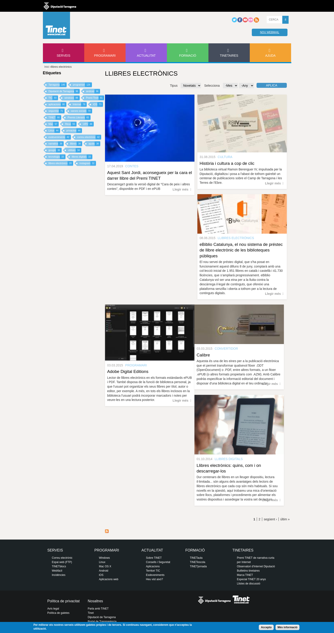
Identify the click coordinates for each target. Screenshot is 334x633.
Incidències (58, 575)
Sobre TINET (154, 557)
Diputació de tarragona (60, 5)
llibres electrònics (61, 163)
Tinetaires (229, 55)
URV (88, 124)
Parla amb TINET (98, 608)
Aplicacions (153, 566)
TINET (55, 117)
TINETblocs (59, 566)
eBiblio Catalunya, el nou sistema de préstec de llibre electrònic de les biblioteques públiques (241, 250)
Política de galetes (58, 612)
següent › (270, 519)
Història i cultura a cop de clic (227, 163)
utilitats (74, 150)
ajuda (94, 144)
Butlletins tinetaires (248, 570)
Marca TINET (245, 575)
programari (82, 85)
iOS (98, 104)
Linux (54, 130)
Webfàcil (57, 570)
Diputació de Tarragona (64, 91)
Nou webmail (269, 32)
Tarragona (58, 85)
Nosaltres (95, 601)
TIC (53, 98)
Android (103, 570)
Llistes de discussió (248, 583)
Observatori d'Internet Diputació (256, 566)
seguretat (57, 111)
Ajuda (270, 55)
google (55, 150)
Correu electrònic (62, 557)
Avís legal (53, 608)
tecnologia (57, 157)
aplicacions (58, 104)
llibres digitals (82, 157)
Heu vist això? (154, 579)
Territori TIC (153, 570)
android (93, 91)
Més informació (287, 627)
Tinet (91, 612)
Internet (80, 104)
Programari (105, 55)
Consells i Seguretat (158, 562)
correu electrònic (89, 137)
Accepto (266, 627)
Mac (54, 124)
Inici (46, 66)
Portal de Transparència (102, 621)
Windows (104, 557)
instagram (87, 163)
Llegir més (180, 189)
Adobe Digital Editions (128, 371)
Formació (187, 55)
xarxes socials (81, 111)
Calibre (203, 355)
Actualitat (146, 55)
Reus (71, 124)
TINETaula (196, 557)
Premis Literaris (79, 117)
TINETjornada (198, 566)
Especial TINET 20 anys (251, 579)
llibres (76, 144)
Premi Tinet (95, 98)
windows (71, 98)
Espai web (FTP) (62, 562)
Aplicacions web (108, 579)
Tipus (174, 85)
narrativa (56, 144)
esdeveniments (60, 137)
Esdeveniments (155, 575)
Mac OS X (105, 566)
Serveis (63, 55)
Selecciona (212, 85)
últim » (285, 519)
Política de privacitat (63, 601)
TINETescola (197, 562)
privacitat (74, 130)
